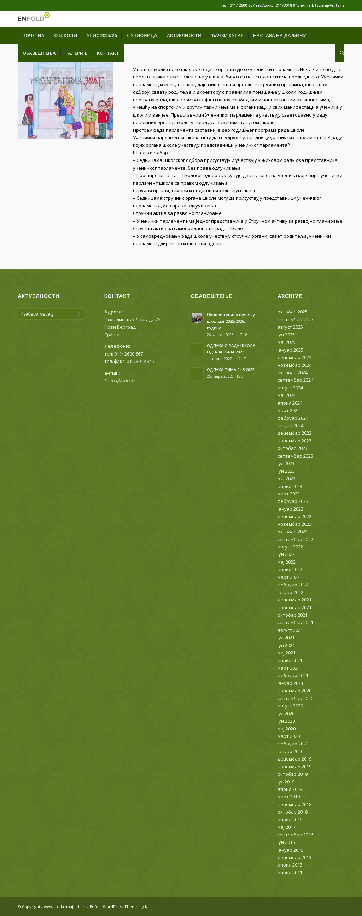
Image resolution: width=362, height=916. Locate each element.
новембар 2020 (294, 690)
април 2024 (290, 403)
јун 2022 (286, 554)
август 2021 (290, 630)
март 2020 (289, 736)
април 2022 (290, 569)
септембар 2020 (295, 698)
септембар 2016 (295, 835)
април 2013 (290, 865)
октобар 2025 (293, 312)
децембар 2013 (294, 857)
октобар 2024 (293, 372)
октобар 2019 (293, 774)
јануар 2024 (290, 425)
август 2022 (290, 547)
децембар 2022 (294, 516)
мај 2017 (287, 827)
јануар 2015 (290, 850)
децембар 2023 (294, 433)
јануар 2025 (290, 350)
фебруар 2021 (293, 675)
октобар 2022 (293, 531)
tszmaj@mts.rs (119, 380)
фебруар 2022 (293, 584)
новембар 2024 (294, 365)
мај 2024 (287, 395)
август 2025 (290, 327)
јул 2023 (286, 463)
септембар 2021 (295, 622)
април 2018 (290, 819)
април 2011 (290, 872)
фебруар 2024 (293, 418)
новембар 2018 (294, 804)
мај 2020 (287, 729)
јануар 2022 (290, 592)
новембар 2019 (294, 766)
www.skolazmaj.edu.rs (65, 906)
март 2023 (289, 494)
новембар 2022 (294, 524)
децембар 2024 (294, 357)
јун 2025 (286, 334)
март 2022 (289, 577)
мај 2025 (287, 342)
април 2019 (290, 789)
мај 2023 (287, 478)
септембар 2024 (295, 380)
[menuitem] (33, 35)
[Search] (339, 53)
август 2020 (290, 706)
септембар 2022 (295, 539)
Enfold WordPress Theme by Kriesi (123, 906)
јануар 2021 (290, 683)
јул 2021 (286, 637)
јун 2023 (286, 471)
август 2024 (290, 387)
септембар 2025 (295, 319)
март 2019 (289, 796)
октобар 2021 (293, 615)
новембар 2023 (294, 441)
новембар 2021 (294, 607)
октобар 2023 (293, 448)
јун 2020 (286, 721)
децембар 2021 (294, 600)
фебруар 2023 (293, 501)
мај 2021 (287, 653)
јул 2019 (286, 782)
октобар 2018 (293, 812)
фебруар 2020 (293, 743)
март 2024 (289, 410)
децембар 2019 (294, 759)
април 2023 (290, 486)
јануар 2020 (290, 751)
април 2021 (290, 660)
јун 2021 (286, 645)
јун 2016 (286, 842)
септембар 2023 (295, 456)
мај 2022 (287, 562)
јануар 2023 (290, 509)
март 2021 (289, 668)
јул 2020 (286, 713)
